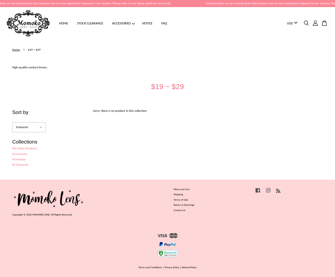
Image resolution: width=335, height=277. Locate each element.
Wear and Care (182, 189)
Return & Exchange (184, 204)
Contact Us (180, 210)
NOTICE (147, 23)
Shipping (178, 194)
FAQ (164, 23)
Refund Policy (189, 267)
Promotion (19, 159)
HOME (63, 23)
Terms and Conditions (150, 267)
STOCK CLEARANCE (90, 23)
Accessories (19, 154)
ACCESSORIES (123, 23)
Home (16, 49)
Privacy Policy (172, 267)
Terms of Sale (181, 199)
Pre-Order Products (24, 148)
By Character (20, 164)
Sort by (20, 112)
